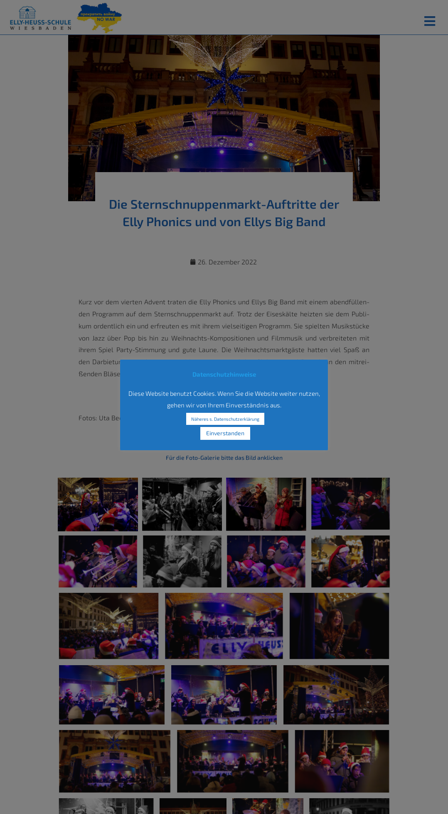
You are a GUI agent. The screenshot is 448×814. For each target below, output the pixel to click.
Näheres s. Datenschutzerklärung (225, 419)
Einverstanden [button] (225, 433)
